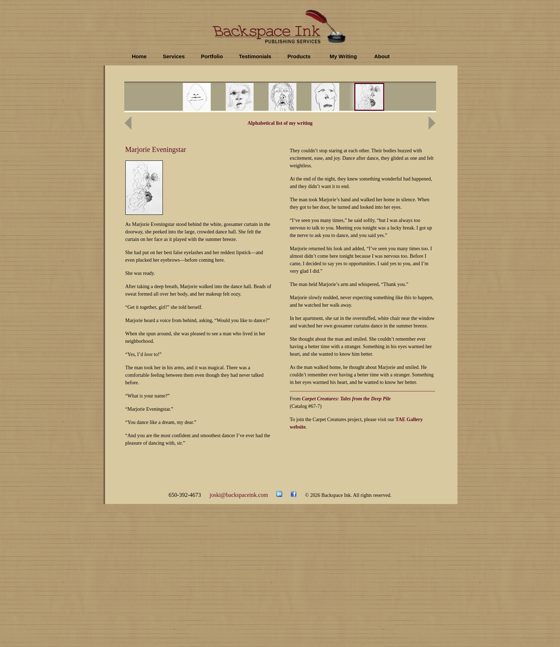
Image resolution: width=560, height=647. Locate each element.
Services (174, 56)
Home (139, 56)
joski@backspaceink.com (239, 495)
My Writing (343, 56)
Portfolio (212, 56)
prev (177, 98)
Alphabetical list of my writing (280, 123)
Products (299, 56)
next (398, 98)
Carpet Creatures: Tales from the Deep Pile (346, 398)
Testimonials (255, 56)
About (382, 56)
